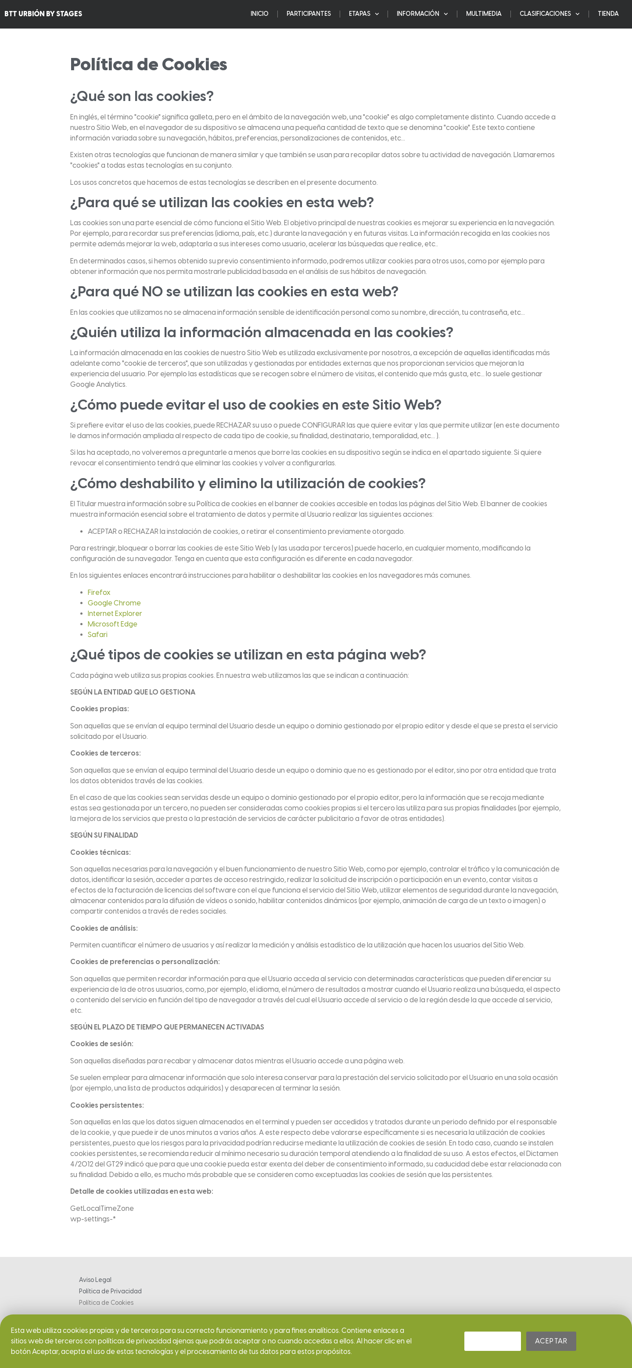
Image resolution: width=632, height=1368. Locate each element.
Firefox (99, 592)
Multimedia (484, 12)
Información (422, 12)
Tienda (608, 12)
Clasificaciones (550, 12)
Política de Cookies (106, 1303)
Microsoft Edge (112, 624)
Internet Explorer (115, 613)
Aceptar (551, 1341)
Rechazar (492, 1341)
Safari (98, 634)
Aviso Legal (95, 1280)
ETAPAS (364, 12)
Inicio (260, 12)
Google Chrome (114, 603)
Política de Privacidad (110, 1291)
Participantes (309, 12)
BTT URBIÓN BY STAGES (43, 12)
